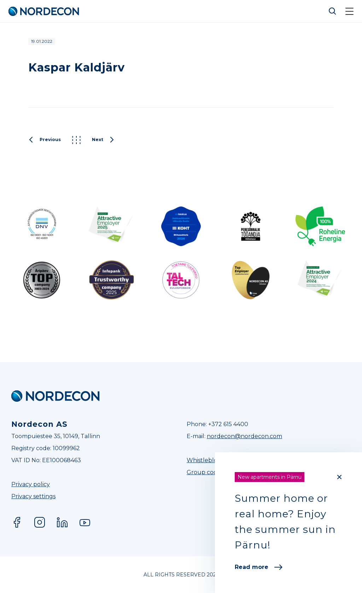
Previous (44, 140)
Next (103, 140)
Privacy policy (30, 484)
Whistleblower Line (214, 460)
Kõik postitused (76, 140)
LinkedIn (62, 522)
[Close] (339, 477)
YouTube (84, 522)
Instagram (39, 522)
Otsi (332, 11)
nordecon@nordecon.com (244, 436)
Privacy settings (33, 496)
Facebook (17, 522)
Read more (258, 567)
